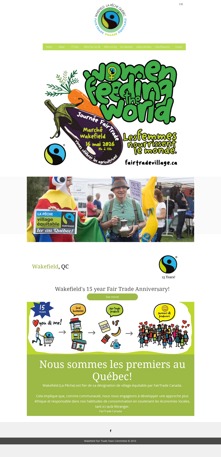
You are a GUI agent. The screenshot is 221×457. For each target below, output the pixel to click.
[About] (62, 46)
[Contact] (179, 46)
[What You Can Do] (92, 46)
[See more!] (112, 296)
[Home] (49, 46)
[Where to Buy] (110, 46)
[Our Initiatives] (126, 46)
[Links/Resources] (162, 46)
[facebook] (110, 430)
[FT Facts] (75, 46)
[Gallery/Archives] (144, 46)
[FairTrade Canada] (110, 411)
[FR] (182, 4)
